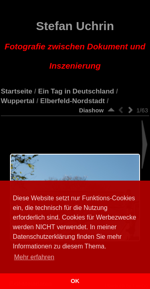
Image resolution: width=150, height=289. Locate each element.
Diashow (91, 110)
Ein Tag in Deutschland (76, 91)
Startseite (16, 91)
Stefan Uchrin (75, 45)
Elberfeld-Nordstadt (72, 101)
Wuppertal (17, 101)
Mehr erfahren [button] (34, 257)
